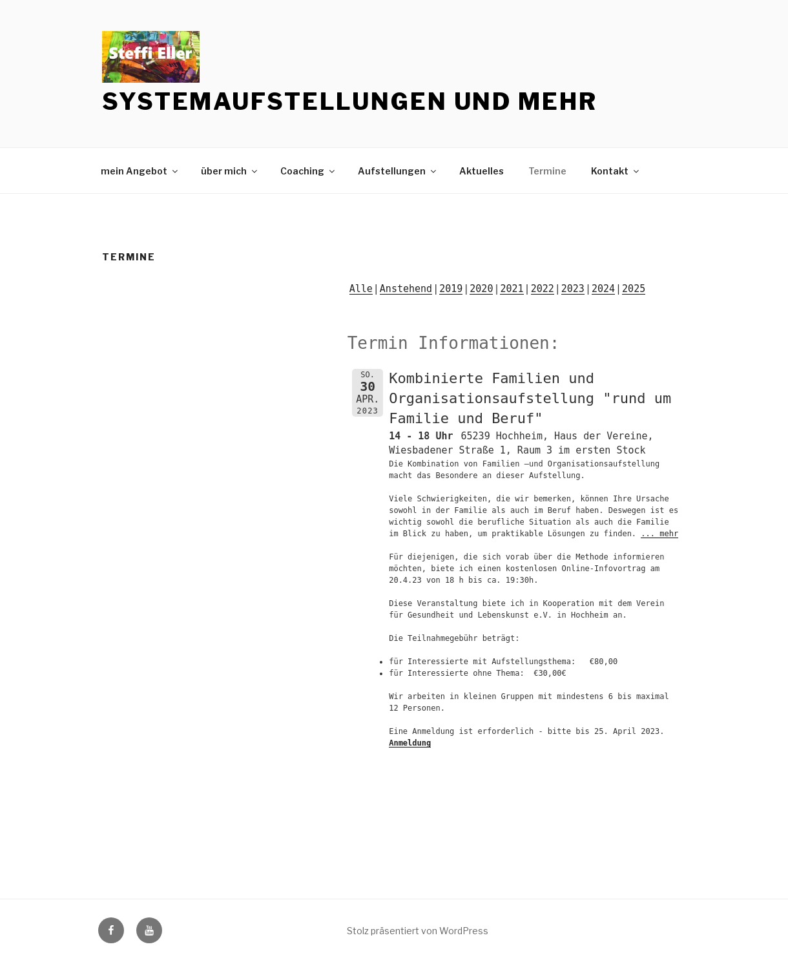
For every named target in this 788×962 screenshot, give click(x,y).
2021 (511, 289)
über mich (230, 170)
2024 (603, 289)
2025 (633, 289)
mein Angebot (140, 170)
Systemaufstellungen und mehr (349, 101)
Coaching (308, 170)
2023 (573, 289)
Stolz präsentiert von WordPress (417, 930)
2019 (450, 289)
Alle (361, 289)
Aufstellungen (398, 170)
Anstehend (406, 289)
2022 (542, 289)
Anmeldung (410, 743)
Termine (547, 170)
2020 (481, 289)
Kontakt (616, 170)
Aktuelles (481, 170)
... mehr (659, 533)
